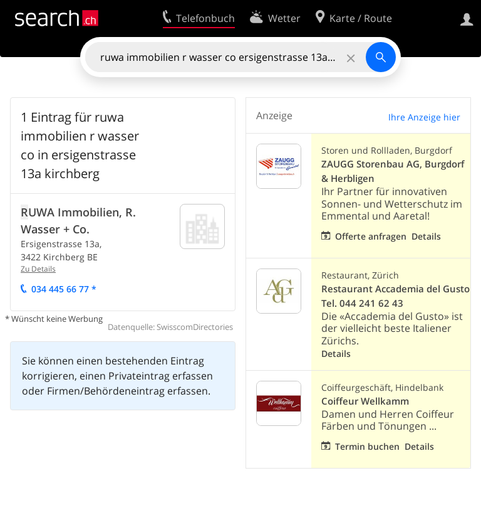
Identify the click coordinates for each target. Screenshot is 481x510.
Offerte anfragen (370, 236)
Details (426, 236)
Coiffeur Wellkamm (365, 401)
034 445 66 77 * (63, 289)
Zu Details (38, 268)
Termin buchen (367, 446)
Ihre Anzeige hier (424, 117)
